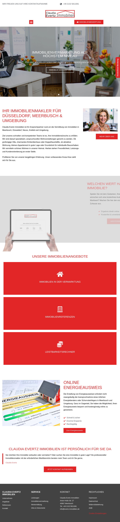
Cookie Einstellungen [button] (97, 513)
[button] (31, 22)
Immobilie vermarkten (60, 70)
